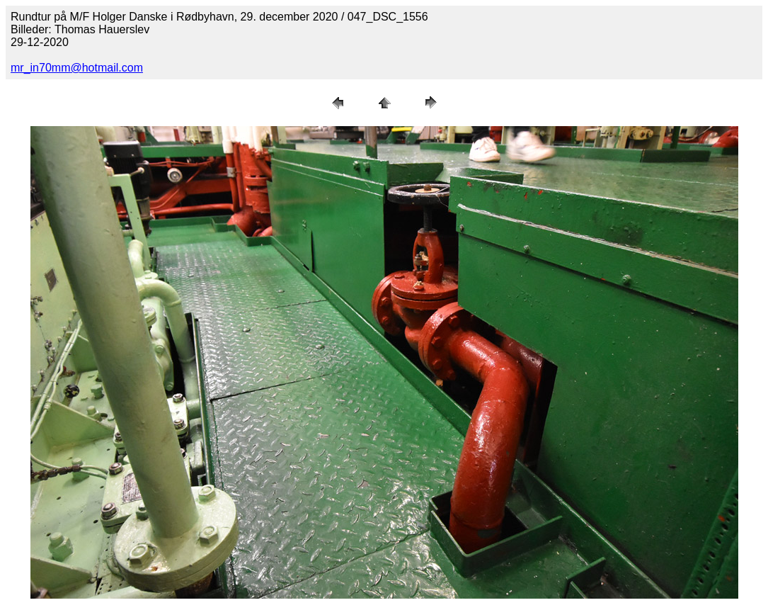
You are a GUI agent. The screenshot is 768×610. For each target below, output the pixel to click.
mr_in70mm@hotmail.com (77, 68)
